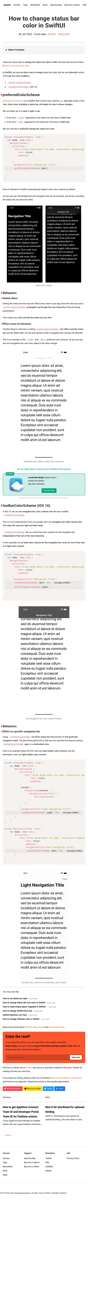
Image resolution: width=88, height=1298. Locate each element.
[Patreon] (13, 1087)
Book (45, 5)
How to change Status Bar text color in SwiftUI (24, 1001)
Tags (25, 5)
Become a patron (72, 5)
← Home (7, 1134)
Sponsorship (56, 5)
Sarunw (7, 5)
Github (48, 1169)
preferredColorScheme (13, 100)
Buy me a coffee (31, 1165)
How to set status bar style (17, 65)
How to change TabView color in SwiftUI (21, 1017)
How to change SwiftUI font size (17, 1009)
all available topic (57, 1026)
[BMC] (32, 1087)
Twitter (29, 1066)
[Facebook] (59, 1087)
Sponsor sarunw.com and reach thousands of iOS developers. (44, 497)
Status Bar (63, 34)
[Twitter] (48, 1087)
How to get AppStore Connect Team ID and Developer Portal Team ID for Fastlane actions (21, 1110)
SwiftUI (52, 34)
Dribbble (49, 1165)
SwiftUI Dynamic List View (15, 1013)
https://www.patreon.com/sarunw (66, 1076)
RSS (85, 5)
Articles (16, 5)
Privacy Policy (73, 1157)
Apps (5, 1173)
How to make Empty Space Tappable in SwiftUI (24, 1005)
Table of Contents (16, 50)
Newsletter (35, 5)
